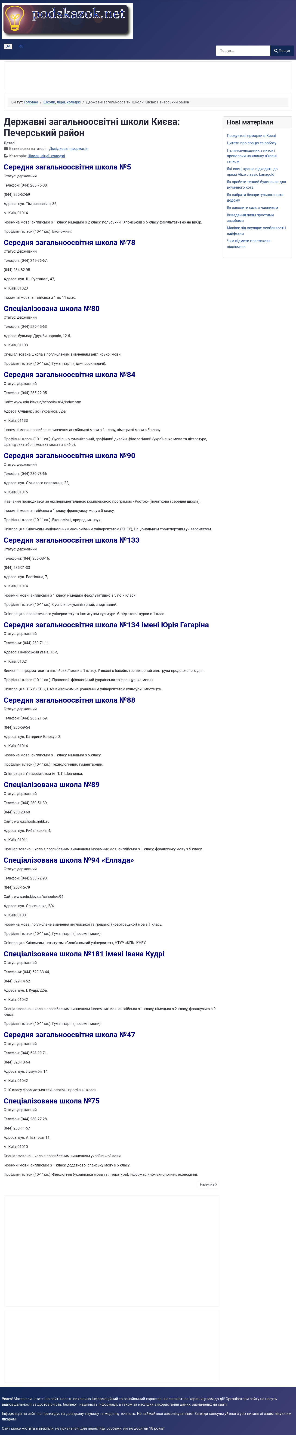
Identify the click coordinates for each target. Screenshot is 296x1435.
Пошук (282, 50)
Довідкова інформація (68, 148)
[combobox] (243, 50)
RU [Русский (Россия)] (21, 46)
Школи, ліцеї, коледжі (46, 156)
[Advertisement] (92, 75)
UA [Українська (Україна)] (8, 46)
